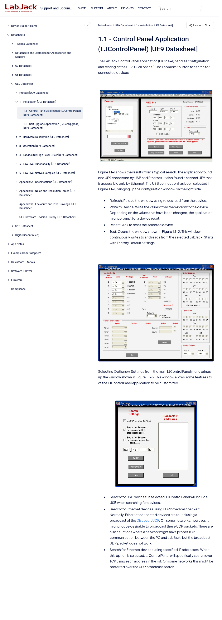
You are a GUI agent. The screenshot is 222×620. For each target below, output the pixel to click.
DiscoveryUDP (147, 520)
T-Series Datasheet (26, 43)
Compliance (18, 289)
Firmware (17, 280)
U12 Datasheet (24, 226)
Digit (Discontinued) (27, 235)
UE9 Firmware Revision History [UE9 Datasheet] (47, 217)
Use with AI (200, 25)
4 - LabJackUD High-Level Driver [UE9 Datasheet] (48, 154)
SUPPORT (97, 8)
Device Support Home (24, 25)
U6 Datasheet (23, 74)
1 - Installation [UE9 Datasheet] (37, 101)
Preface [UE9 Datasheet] (34, 92)
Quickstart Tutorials (23, 262)
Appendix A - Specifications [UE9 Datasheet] (45, 181)
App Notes (17, 244)
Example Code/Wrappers (26, 253)
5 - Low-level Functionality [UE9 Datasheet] (44, 163)
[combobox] (180, 8)
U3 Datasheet (23, 65)
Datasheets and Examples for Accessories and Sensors (43, 55)
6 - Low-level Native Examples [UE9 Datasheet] (47, 172)
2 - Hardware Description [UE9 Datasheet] (44, 136)
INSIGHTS (127, 8)
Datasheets (18, 34)
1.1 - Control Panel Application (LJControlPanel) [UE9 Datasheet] (52, 113)
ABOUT (112, 8)
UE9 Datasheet (24, 83)
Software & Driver (21, 271)
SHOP (82, 8)
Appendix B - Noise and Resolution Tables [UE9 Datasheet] (47, 193)
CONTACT (144, 8)
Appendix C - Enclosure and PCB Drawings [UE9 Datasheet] (47, 206)
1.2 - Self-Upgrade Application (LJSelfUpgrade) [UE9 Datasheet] (51, 126)
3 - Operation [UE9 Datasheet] (37, 145)
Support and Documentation (56, 8)
